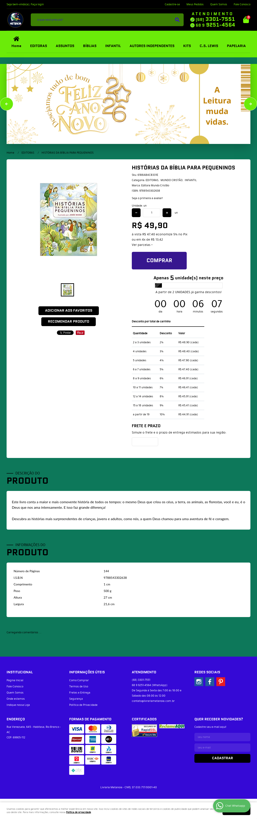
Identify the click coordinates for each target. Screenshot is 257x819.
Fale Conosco (242, 4)
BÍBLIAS (89, 46)
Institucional (20, 672)
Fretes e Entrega (79, 692)
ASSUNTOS (65, 46)
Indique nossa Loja (18, 705)
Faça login (37, 4)
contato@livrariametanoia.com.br (153, 701)
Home (16, 46)
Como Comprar (79, 680)
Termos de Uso (78, 686)
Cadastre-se (172, 4)
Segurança (76, 699)
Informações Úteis (87, 672)
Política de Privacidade (83, 705)
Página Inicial (15, 680)
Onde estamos (16, 699)
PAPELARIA (236, 46)
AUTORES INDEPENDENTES (152, 46)
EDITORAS (38, 46)
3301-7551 (215, 19)
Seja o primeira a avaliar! (147, 198)
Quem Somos (218, 4)
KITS (187, 46)
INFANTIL (113, 46)
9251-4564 (215, 25)
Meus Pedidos (195, 4)
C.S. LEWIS (209, 46)
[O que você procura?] (177, 19)
